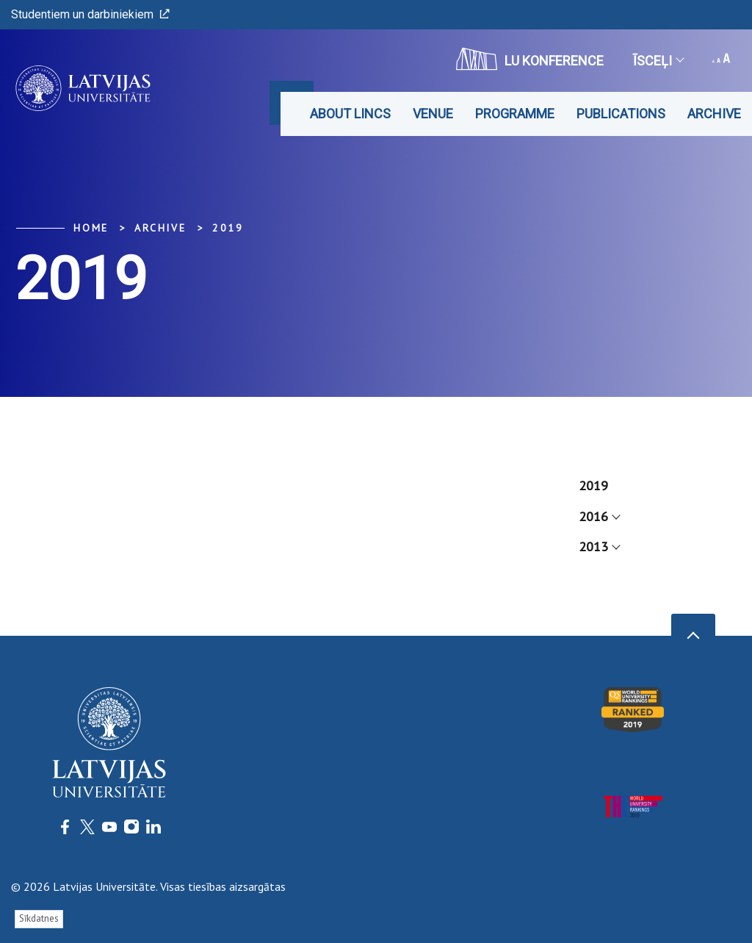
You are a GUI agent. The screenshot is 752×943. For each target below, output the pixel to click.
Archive (714, 113)
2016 (599, 516)
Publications (620, 113)
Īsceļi (658, 60)
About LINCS (350, 113)
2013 (599, 546)
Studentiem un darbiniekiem (90, 14)
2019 (228, 227)
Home (91, 227)
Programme (514, 113)
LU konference (530, 58)
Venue (433, 113)
